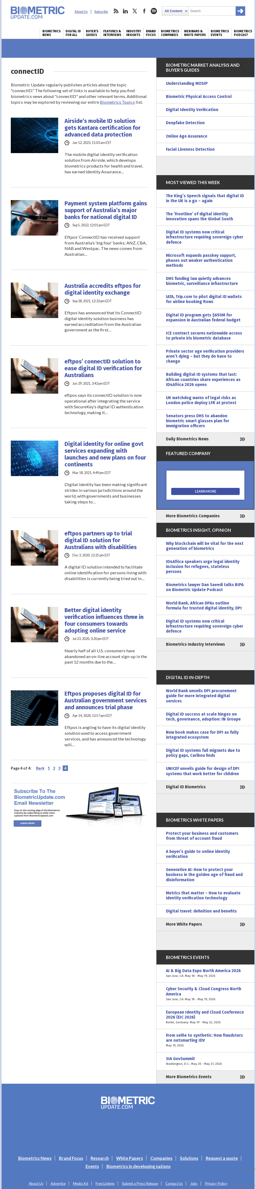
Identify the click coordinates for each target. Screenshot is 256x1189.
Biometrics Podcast (243, 33)
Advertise (58, 1183)
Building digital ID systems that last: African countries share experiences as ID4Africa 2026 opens (203, 379)
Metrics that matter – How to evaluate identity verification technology (203, 895)
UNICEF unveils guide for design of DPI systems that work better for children (202, 771)
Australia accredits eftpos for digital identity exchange (103, 289)
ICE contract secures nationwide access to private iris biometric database (204, 336)
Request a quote (222, 1158)
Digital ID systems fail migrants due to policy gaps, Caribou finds (203, 753)
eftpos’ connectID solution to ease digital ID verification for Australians (103, 368)
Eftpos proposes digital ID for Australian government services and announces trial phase (106, 700)
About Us (81, 12)
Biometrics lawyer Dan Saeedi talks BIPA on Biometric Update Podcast (205, 587)
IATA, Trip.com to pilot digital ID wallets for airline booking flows (204, 299)
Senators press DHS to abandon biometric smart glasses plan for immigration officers (197, 421)
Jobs (194, 1183)
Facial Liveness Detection (190, 149)
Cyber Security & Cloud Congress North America (205, 994)
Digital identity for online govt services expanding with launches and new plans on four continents (105, 454)
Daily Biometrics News (187, 439)
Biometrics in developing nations (138, 1166)
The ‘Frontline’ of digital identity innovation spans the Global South (199, 216)
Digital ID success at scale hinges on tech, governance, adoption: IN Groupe (203, 717)
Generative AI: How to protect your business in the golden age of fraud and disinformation (204, 874)
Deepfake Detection (185, 123)
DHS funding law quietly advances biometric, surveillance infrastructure (202, 281)
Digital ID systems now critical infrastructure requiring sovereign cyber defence (204, 237)
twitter (135, 11)
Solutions (189, 1158)
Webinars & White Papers (195, 33)
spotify (154, 11)
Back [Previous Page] (40, 768)
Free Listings (105, 1183)
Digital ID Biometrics (186, 787)
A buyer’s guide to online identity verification (198, 854)
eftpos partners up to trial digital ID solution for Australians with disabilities (101, 540)
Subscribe (101, 12)
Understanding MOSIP (187, 83)
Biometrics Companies (170, 33)
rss (116, 11)
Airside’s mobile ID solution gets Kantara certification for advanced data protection (102, 128)
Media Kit (80, 1183)
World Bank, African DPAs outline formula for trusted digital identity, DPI (204, 606)
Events (92, 1166)
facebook (144, 11)
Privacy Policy (216, 1183)
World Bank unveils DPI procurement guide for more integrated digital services (201, 696)
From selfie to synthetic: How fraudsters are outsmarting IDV (205, 1040)
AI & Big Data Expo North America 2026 (205, 973)
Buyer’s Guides (92, 33)
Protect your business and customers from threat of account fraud (202, 836)
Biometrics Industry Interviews (195, 644)
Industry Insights (133, 33)
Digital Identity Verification (192, 109)
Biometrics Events (220, 33)
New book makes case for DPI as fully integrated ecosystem (202, 735)
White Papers (129, 1158)
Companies (161, 1158)
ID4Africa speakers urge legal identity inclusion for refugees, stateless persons (202, 566)
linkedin (125, 11)
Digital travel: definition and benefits (201, 911)
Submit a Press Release (140, 1183)
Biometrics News (51, 33)
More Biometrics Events (188, 1077)
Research (100, 1158)
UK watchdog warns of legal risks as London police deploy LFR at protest (201, 400)
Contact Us (174, 1183)
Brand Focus (151, 33)
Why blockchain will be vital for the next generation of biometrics (204, 546)
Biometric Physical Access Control (199, 96)
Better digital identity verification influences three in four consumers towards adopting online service (104, 620)
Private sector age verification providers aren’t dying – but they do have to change (205, 356)
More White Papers (184, 924)
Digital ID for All (73, 33)
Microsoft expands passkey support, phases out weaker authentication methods (201, 260)
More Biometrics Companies (193, 516)
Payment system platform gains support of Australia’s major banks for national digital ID (106, 210)
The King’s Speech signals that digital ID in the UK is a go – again (205, 198)
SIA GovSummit (205, 1061)
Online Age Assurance (186, 136)
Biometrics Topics (117, 102)
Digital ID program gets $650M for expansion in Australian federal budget (203, 317)
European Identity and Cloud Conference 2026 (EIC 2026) (205, 1017)
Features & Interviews (112, 33)
